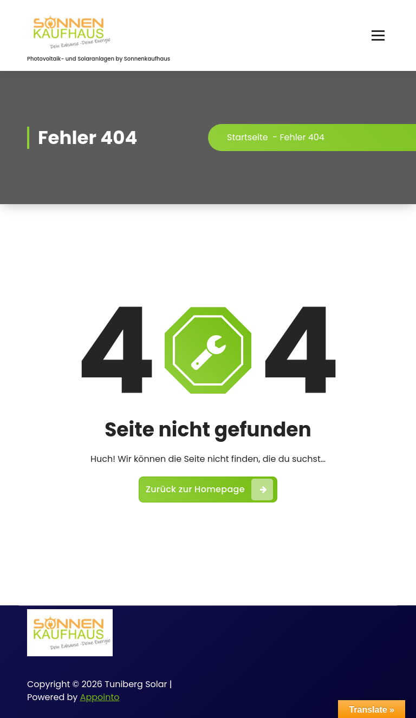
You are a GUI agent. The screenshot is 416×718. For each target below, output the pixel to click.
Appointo (100, 697)
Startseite (247, 137)
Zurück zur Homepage (209, 489)
